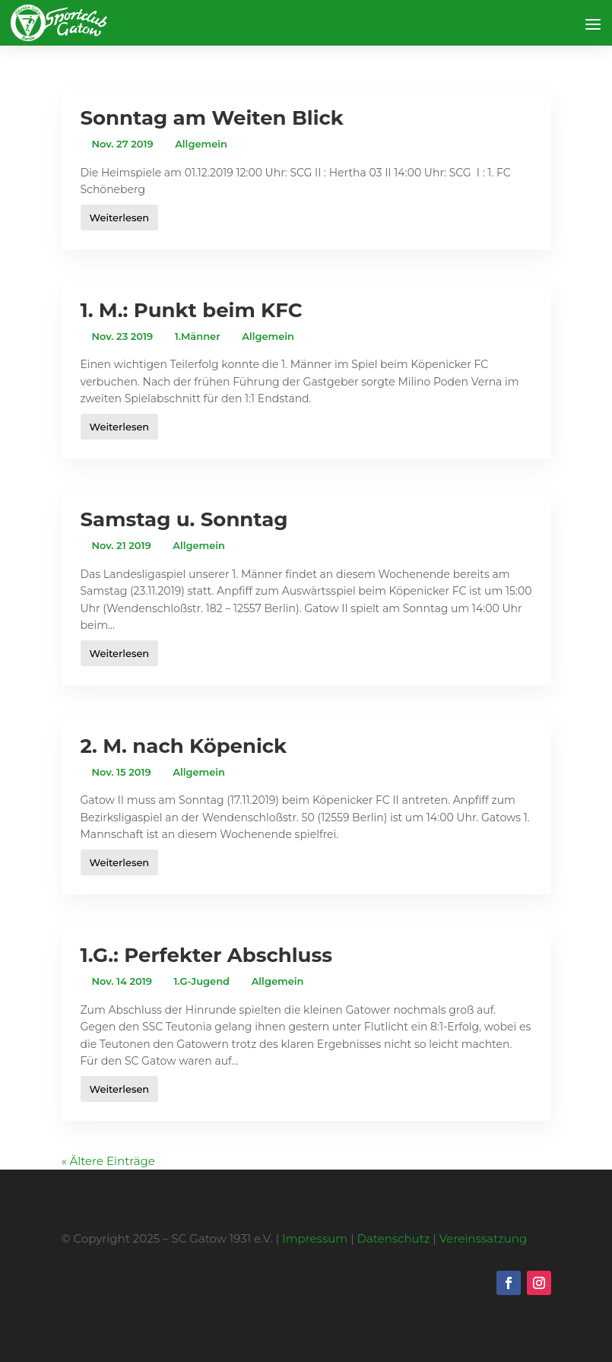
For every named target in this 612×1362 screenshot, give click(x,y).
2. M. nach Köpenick (184, 746)
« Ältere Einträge (108, 1161)
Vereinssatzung (483, 1238)
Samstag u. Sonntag (184, 519)
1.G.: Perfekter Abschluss (207, 955)
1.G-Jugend (201, 981)
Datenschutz (393, 1238)
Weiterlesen (120, 217)
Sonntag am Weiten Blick (212, 118)
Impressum (314, 1238)
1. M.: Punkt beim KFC (192, 310)
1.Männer (197, 336)
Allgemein (201, 144)
